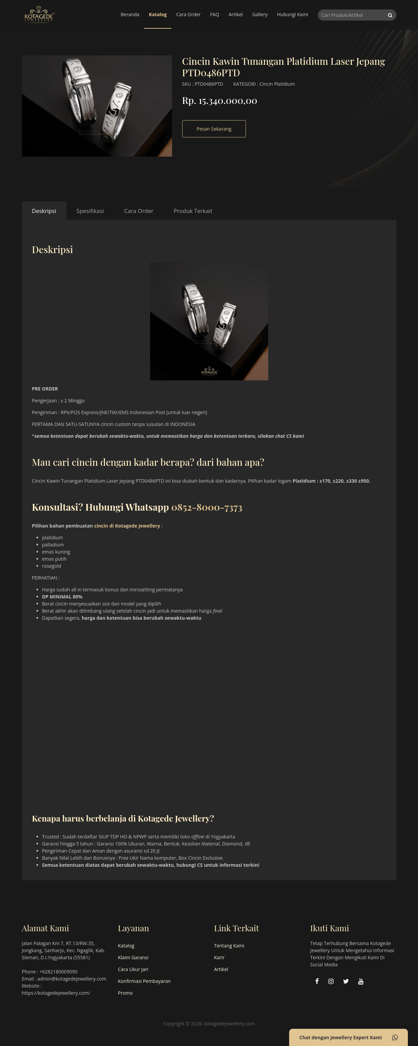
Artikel (236, 14)
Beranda (130, 14)
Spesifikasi (90, 211)
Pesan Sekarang (214, 129)
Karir (219, 957)
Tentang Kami (229, 945)
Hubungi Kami (292, 14)
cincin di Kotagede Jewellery (127, 525)
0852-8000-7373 (206, 507)
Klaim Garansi (133, 957)
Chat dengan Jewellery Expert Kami (348, 1037)
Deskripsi (44, 211)
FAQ (214, 14)
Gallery (260, 14)
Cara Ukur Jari (133, 969)
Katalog (158, 14)
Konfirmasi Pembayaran (144, 981)
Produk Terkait (193, 211)
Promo (125, 993)
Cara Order (188, 14)
